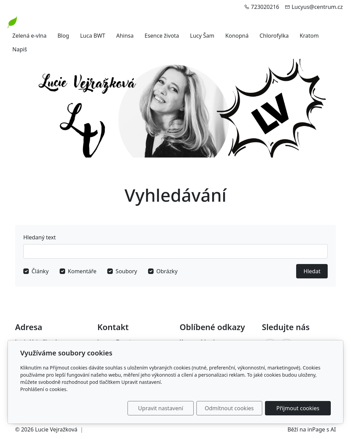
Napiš (19, 49)
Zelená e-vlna (29, 35)
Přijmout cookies (297, 408)
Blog (63, 35)
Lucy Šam (202, 35)
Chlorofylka (274, 35)
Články (40, 271)
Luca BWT (92, 35)
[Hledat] (175, 251)
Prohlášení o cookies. (44, 389)
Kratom (309, 35)
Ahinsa (125, 35)
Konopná (237, 35)
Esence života (162, 35)
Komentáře (82, 271)
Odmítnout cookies (229, 408)
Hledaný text (39, 237)
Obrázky (167, 271)
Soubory (126, 271)
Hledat (311, 271)
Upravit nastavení (160, 408)
